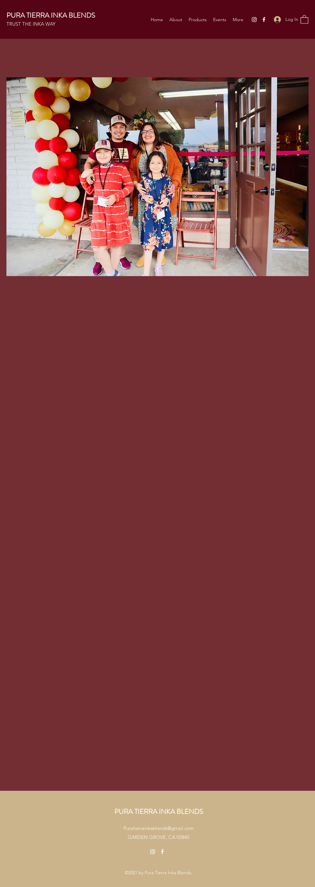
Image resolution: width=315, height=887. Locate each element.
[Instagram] (254, 19)
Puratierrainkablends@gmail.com (158, 828)
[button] (304, 19)
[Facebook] (264, 19)
